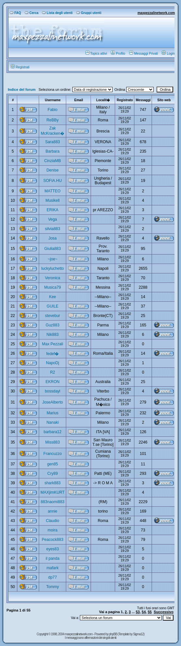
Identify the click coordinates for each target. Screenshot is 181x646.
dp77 (52, 577)
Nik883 (52, 334)
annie (52, 511)
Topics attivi (96, 53)
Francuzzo (52, 453)
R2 (52, 372)
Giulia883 (52, 248)
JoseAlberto (52, 402)
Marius (52, 413)
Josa (52, 238)
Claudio (52, 520)
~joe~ (52, 259)
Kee (52, 297)
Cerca (31, 13)
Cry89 (52, 473)
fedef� (52, 353)
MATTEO (53, 191)
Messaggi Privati (143, 53)
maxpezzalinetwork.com (156, 13)
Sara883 (52, 142)
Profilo (118, 53)
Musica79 (52, 287)
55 (150, 612)
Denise (52, 170)
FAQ (15, 13)
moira (52, 530)
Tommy (52, 586)
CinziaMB (52, 160)
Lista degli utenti (57, 13)
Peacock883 (52, 539)
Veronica (52, 278)
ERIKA (52, 210)
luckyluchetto (52, 268)
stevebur (52, 315)
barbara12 (53, 432)
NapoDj (52, 363)
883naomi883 (53, 502)
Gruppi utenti (88, 13)
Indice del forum (22, 89)
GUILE (52, 306)
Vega (52, 219)
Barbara (53, 151)
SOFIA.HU (52, 180)
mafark (53, 568)
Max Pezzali (52, 344)
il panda (52, 558)
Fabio (52, 109)
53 (138, 612)
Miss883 (52, 442)
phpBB (113, 634)
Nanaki (52, 422)
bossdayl (52, 391)
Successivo (163, 612)
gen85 (52, 464)
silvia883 (52, 229)
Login (168, 53)
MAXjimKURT (52, 492)
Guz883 (52, 325)
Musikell (52, 200)
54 (144, 612)
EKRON (53, 381)
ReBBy (52, 120)
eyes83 (52, 549)
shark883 (52, 483)
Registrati (20, 67)
